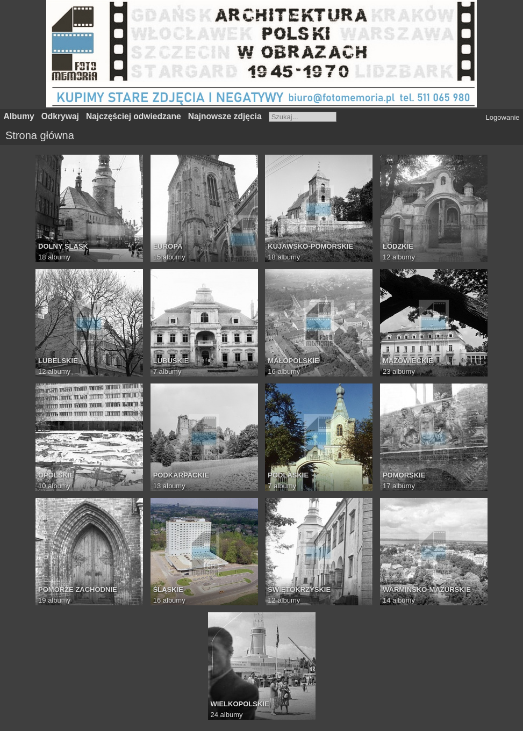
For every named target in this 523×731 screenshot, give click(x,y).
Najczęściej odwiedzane (133, 116)
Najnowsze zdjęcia (225, 116)
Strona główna (39, 135)
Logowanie (503, 117)
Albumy (19, 116)
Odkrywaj (60, 116)
